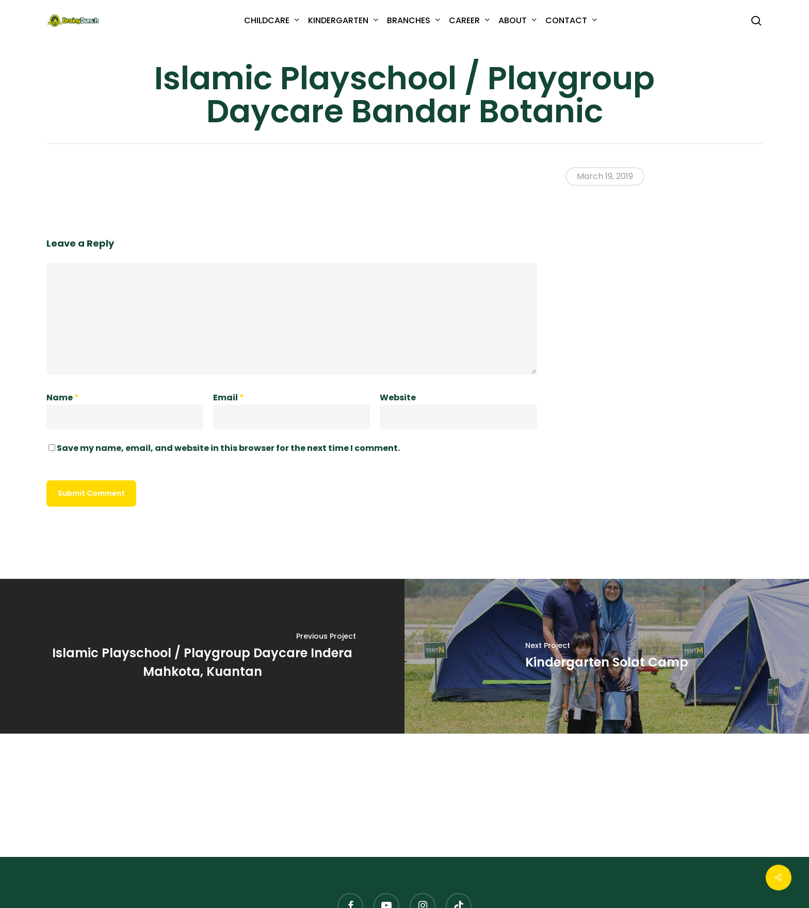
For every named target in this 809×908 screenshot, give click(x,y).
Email (228, 397)
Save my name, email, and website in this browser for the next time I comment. (228, 448)
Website (398, 397)
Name (62, 397)
